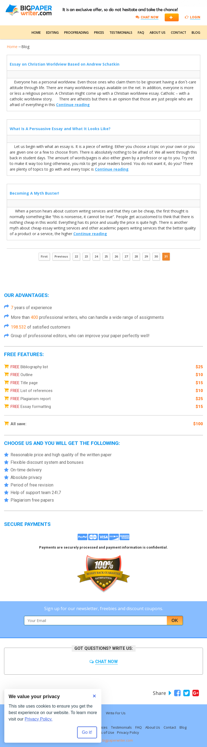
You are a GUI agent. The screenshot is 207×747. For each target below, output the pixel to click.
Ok (174, 620)
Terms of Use (103, 732)
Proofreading (76, 32)
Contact (178, 32)
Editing (52, 32)
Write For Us (116, 713)
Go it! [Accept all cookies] (87, 732)
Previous (61, 256)
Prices (99, 32)
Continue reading (73, 104)
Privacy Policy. (39, 719)
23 (86, 256)
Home (36, 32)
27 (126, 256)
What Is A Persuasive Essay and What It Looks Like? (60, 128)
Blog (196, 32)
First (44, 256)
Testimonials (120, 32)
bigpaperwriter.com (117, 740)
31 (166, 256)
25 (106, 256)
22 (76, 256)
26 (116, 256)
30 (156, 256)
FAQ (141, 32)
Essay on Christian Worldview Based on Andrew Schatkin (64, 64)
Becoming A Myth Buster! (34, 193)
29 (146, 256)
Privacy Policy (128, 732)
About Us (157, 32)
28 (136, 256)
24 (96, 256)
